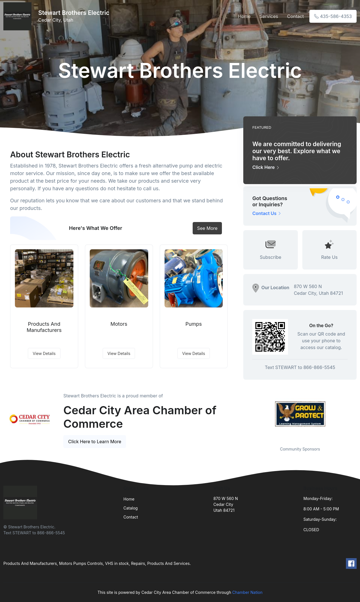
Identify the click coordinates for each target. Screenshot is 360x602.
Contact (295, 16)
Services (269, 16)
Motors (119, 324)
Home (244, 16)
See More (207, 228)
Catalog (130, 508)
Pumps (193, 324)
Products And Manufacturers (44, 327)
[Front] (18, 16)
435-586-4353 (333, 16)
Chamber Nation (247, 592)
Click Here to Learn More (94, 441)
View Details (44, 353)
